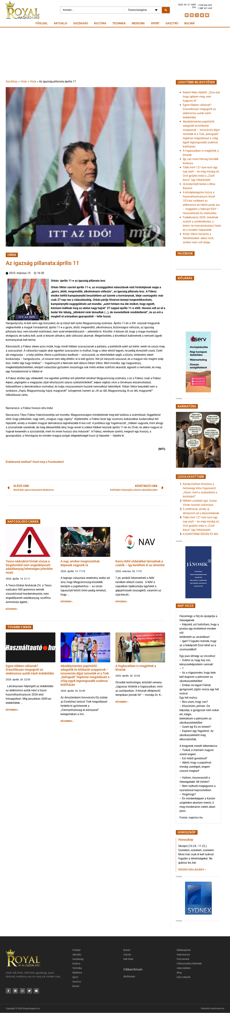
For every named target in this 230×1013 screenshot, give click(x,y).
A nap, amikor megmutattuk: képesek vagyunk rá (80, 563)
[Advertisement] (115, 53)
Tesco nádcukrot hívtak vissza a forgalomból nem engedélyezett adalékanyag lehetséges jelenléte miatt (29, 566)
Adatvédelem (184, 968)
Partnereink (183, 959)
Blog (179, 972)
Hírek (23, 81)
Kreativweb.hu (217, 1008)
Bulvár (189, 23)
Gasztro (172, 23)
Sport (155, 23)
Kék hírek (128, 959)
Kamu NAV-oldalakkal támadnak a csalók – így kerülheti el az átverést (140, 563)
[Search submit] (166, 10)
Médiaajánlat (184, 950)
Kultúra (100, 23)
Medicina (138, 23)
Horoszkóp (185, 839)
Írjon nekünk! (184, 977)
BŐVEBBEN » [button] (12, 609)
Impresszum (184, 954)
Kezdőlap (11, 81)
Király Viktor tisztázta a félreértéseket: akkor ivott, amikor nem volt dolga (198, 238)
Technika (119, 23)
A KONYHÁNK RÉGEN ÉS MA (200, 534)
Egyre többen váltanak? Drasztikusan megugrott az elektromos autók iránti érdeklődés (30, 669)
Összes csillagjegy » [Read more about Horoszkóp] (192, 869)
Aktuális (60, 23)
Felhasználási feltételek (190, 963)
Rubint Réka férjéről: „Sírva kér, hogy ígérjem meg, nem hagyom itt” (201, 96)
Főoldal (42, 23)
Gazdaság (80, 23)
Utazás (127, 954)
